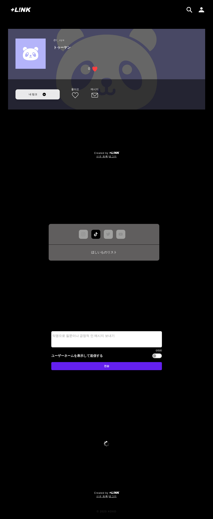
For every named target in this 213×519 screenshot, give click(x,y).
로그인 (113, 156)
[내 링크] (37, 94)
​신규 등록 (102, 156)
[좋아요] (75, 93)
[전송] (106, 366)
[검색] (189, 9)
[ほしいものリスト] (104, 252)
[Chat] (95, 234)
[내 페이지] (201, 9)
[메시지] (95, 93)
